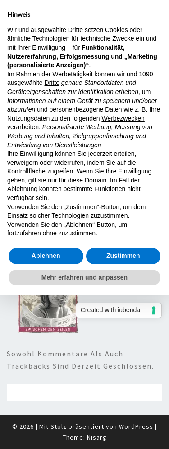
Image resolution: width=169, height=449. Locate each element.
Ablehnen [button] (46, 255)
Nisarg (97, 437)
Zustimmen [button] (123, 255)
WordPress (136, 426)
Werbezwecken (122, 118)
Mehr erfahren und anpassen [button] (84, 277)
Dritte (52, 82)
